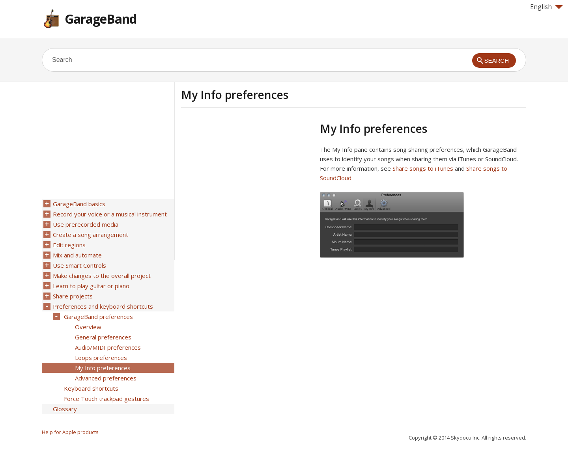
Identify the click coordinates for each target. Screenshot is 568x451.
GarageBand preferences (98, 317)
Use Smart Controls (79, 265)
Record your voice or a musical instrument (110, 214)
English (546, 6)
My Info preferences (103, 368)
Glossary (65, 409)
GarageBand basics (79, 204)
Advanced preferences (105, 378)
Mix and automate (77, 255)
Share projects (73, 296)
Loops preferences (101, 358)
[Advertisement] (247, 177)
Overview (88, 327)
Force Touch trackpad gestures (106, 399)
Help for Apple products (70, 432)
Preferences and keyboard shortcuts (103, 306)
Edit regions (69, 245)
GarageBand (100, 18)
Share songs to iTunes (422, 168)
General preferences (103, 337)
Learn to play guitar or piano (91, 286)
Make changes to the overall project (102, 276)
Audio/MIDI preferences (108, 347)
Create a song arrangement (90, 235)
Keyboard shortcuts (91, 388)
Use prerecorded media (85, 224)
